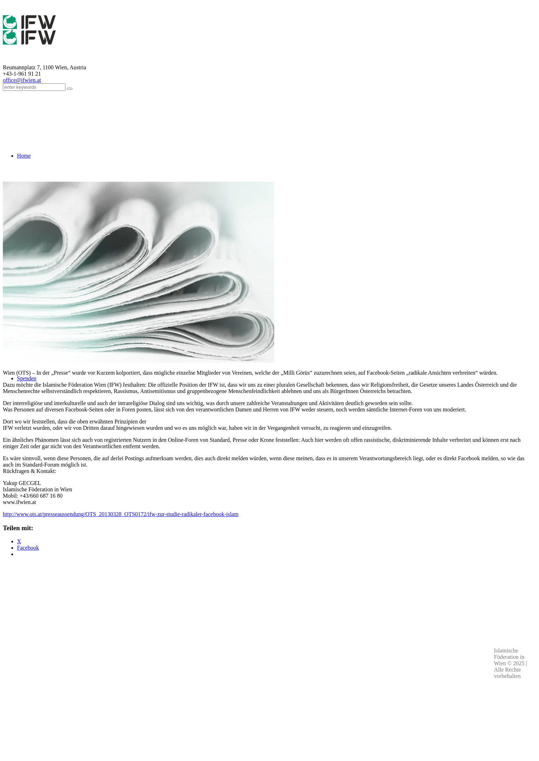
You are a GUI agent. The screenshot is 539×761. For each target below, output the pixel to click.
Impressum (275, 684)
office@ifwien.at (22, 80)
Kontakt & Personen (275, 692)
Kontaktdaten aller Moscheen (129, 708)
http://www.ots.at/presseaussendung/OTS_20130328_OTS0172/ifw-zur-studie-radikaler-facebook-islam (121, 514)
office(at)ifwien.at (129, 700)
